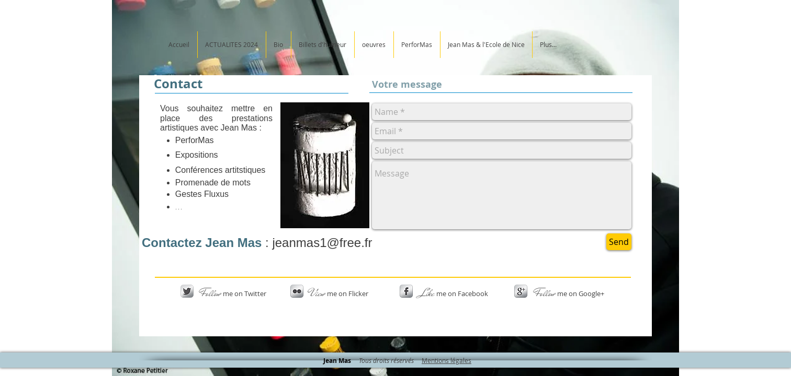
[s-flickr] (296, 291)
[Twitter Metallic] (187, 291)
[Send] (618, 241)
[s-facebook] (406, 291)
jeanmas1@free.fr (322, 243)
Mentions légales (446, 360)
